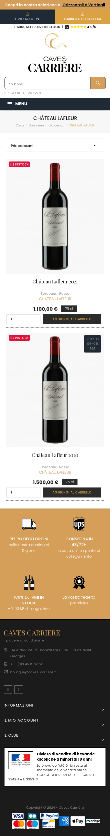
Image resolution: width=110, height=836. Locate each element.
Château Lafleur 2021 (55, 281)
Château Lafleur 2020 (55, 455)
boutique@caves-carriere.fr (33, 672)
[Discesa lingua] (98, 699)
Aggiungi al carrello (72, 319)
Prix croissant (55, 145)
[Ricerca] (55, 83)
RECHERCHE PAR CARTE (23, 92)
